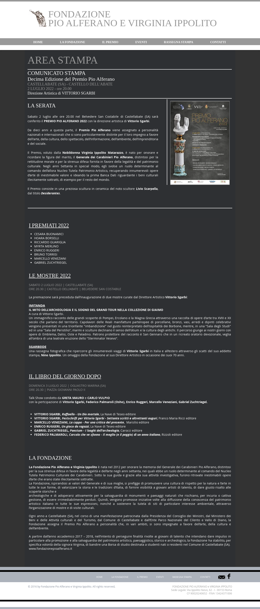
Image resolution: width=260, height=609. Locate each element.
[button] (72, 42)
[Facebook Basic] (229, 576)
